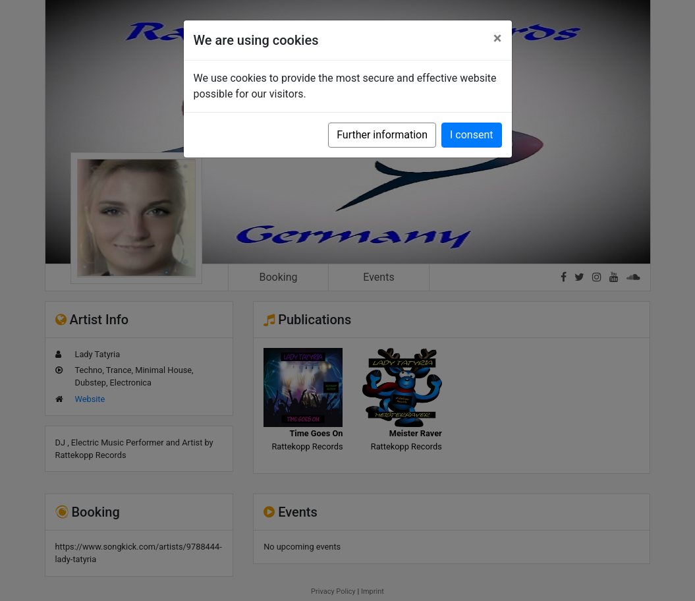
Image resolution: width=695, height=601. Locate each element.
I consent (471, 135)
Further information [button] (382, 135)
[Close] (498, 38)
